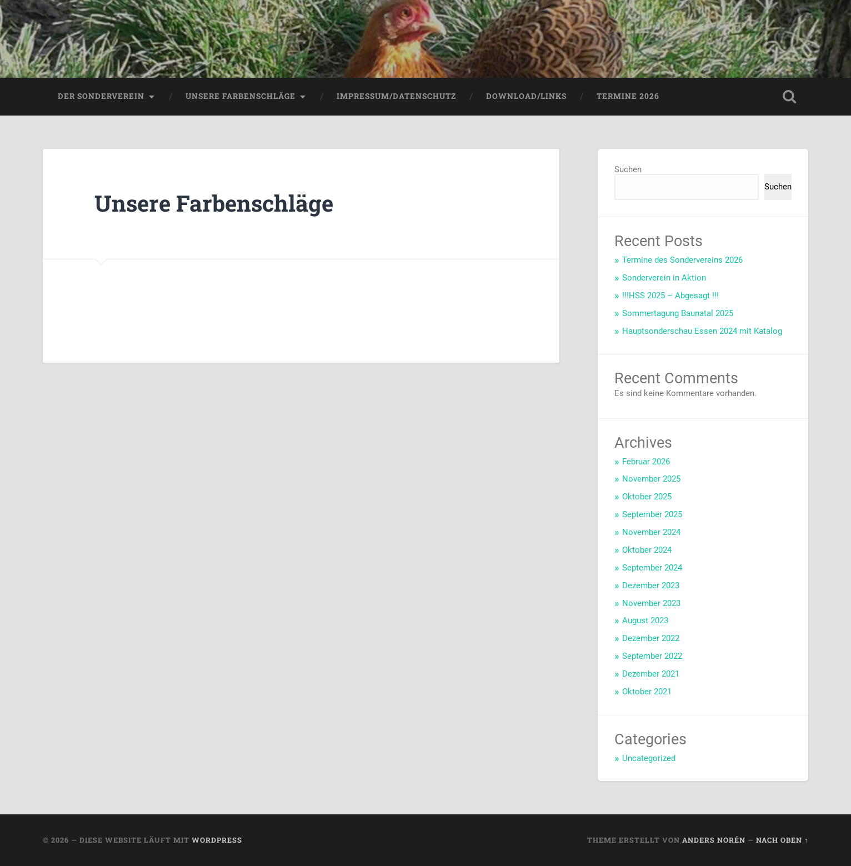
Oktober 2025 (647, 497)
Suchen (628, 169)
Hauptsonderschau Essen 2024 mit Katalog (702, 331)
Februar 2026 (646, 462)
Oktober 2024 (647, 550)
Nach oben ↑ (782, 839)
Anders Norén (713, 839)
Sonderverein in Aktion (664, 278)
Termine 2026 (628, 96)
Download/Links (526, 96)
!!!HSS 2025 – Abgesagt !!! (670, 296)
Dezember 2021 (650, 674)
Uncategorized (648, 758)
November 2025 (651, 479)
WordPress (217, 839)
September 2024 (652, 568)
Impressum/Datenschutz (396, 96)
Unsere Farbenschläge (241, 96)
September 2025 (652, 514)
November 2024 (651, 532)
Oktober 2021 (647, 692)
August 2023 (645, 620)
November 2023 (651, 603)
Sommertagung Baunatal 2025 (677, 313)
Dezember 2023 (650, 585)
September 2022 (652, 656)
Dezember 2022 (650, 638)
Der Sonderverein (101, 96)
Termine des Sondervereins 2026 (682, 260)
